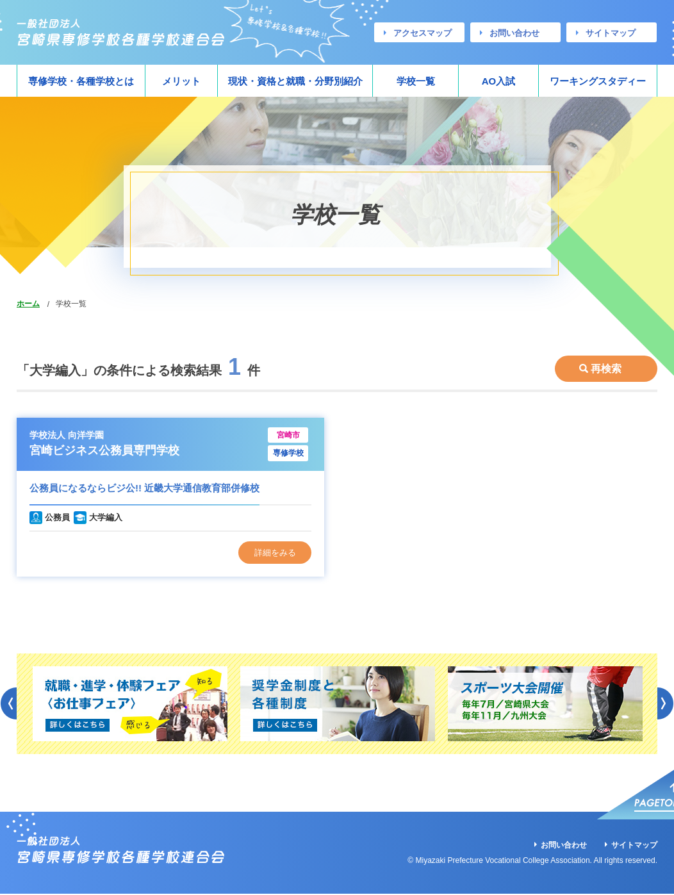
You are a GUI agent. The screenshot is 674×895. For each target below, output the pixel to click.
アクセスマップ (422, 33)
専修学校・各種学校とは (81, 81)
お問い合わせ (514, 33)
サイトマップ (611, 33)
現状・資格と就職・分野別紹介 (295, 81)
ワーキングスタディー (598, 81)
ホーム (28, 303)
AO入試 (499, 81)
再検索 (606, 364)
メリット (181, 81)
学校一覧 (416, 81)
